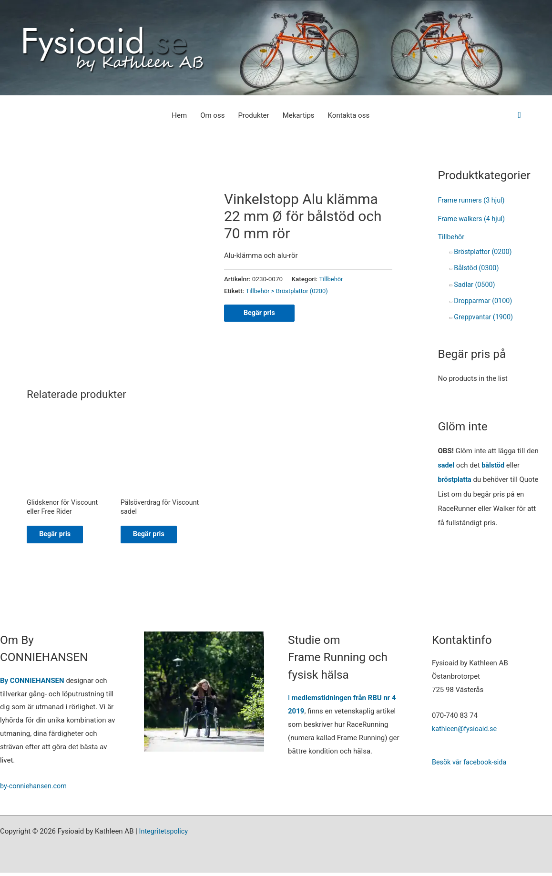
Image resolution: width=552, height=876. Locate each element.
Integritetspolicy (164, 834)
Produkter (253, 115)
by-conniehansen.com (35, 789)
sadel (446, 462)
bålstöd (494, 462)
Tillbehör (331, 279)
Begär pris (260, 313)
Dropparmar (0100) (484, 299)
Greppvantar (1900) (484, 315)
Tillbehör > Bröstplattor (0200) (289, 291)
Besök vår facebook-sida (471, 765)
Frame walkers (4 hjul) (473, 218)
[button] (519, 115)
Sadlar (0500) (475, 282)
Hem (179, 115)
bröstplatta (455, 476)
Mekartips (299, 115)
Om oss (212, 115)
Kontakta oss (349, 115)
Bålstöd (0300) (477, 266)
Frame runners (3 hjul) (473, 200)
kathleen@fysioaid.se (466, 732)
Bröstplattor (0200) (484, 250)
